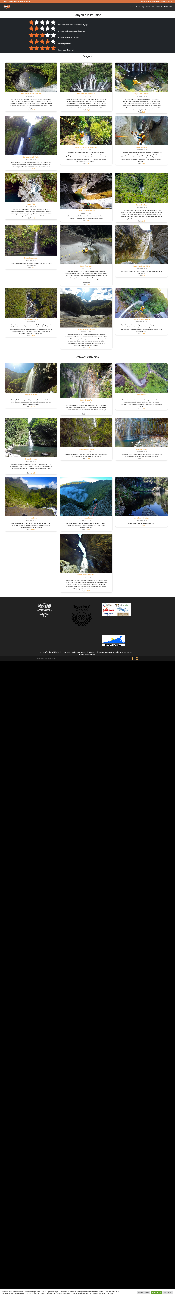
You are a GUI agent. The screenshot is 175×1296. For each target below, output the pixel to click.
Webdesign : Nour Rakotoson (46, 658)
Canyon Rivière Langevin (141, 94)
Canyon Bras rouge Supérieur (86, 575)
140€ (144, 408)
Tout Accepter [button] (156, 1292)
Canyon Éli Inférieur (31, 459)
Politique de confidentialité (150, 1)
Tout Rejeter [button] (167, 1292)
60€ (143, 112)
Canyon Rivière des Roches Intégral (86, 147)
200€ (33, 530)
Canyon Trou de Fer (86, 400)
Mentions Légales (166, 1)
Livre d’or (150, 7)
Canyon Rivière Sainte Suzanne (31, 94)
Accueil (130, 7)
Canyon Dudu (141, 394)
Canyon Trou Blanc (141, 147)
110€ (33, 335)
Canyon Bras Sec (141, 449)
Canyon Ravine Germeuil (86, 518)
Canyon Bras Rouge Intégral (141, 266)
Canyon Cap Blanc (31, 518)
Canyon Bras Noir (141, 205)
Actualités (168, 7)
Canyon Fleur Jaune (86, 266)
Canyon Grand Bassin (31, 319)
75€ (33, 110)
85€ (88, 110)
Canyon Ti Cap (31, 204)
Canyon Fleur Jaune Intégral (86, 329)
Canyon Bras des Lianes (86, 449)
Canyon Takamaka (31, 394)
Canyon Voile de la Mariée (31, 157)
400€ (88, 414)
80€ (143, 276)
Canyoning (139, 7)
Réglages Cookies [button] (143, 1292)
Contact (159, 7)
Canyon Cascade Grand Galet (86, 94)
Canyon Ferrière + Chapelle (141, 319)
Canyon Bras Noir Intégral (141, 518)
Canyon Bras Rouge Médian (86, 210)
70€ (88, 163)
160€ (33, 406)
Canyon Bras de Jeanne (31, 258)
